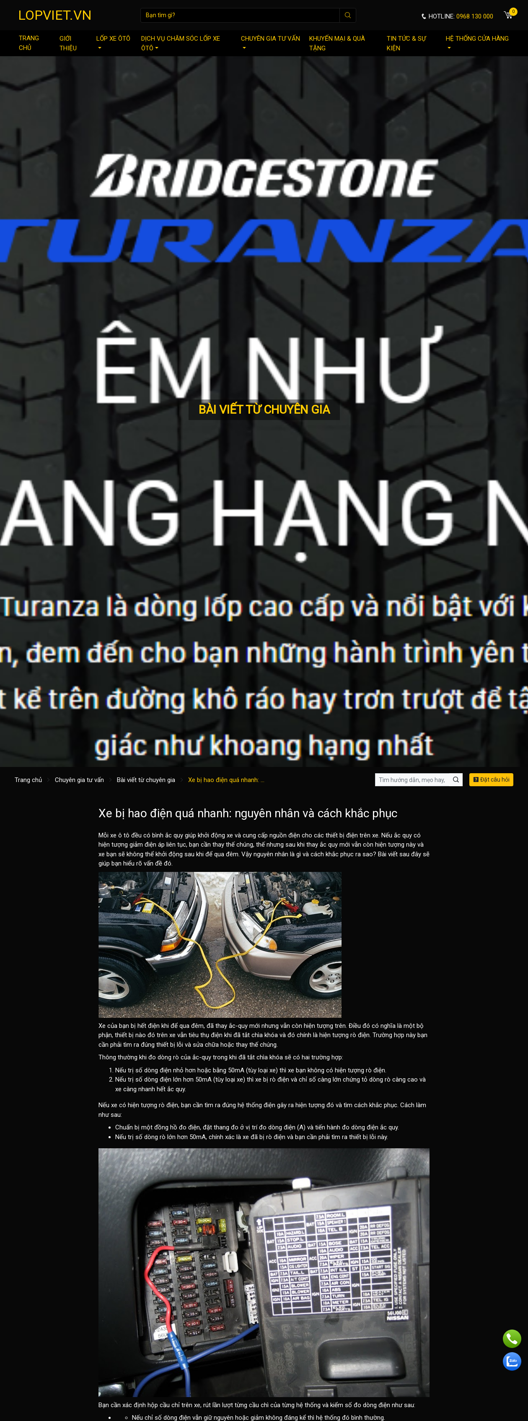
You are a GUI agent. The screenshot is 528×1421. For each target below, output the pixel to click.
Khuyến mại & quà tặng (337, 43)
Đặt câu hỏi (491, 779)
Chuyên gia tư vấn (270, 42)
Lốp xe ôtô (113, 42)
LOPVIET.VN (55, 15)
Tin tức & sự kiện (406, 43)
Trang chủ (29, 43)
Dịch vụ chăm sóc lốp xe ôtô (180, 43)
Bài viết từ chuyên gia (146, 780)
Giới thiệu (68, 43)
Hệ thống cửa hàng (477, 42)
